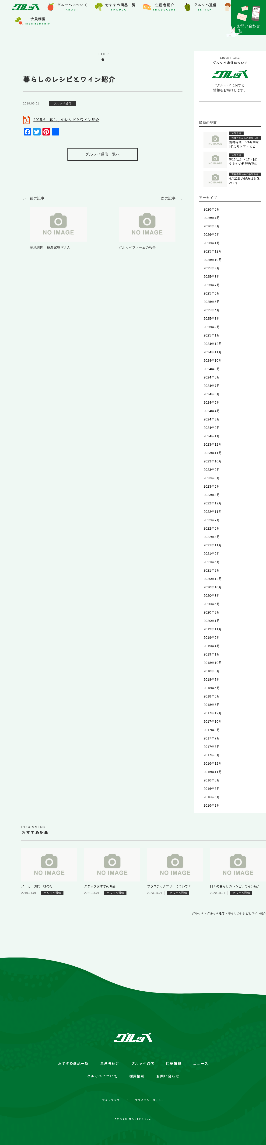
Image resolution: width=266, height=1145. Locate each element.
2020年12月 (212, 579)
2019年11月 (212, 629)
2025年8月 (211, 276)
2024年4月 (211, 411)
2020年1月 (211, 621)
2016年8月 (211, 780)
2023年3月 (211, 495)
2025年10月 (212, 260)
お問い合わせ (167, 1076)
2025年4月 (211, 310)
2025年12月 (212, 251)
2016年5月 (211, 797)
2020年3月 (211, 612)
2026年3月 (211, 226)
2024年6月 (211, 394)
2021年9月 (211, 553)
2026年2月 (211, 234)
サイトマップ (110, 1100)
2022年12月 (212, 503)
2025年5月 (211, 302)
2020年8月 (211, 595)
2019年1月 (211, 654)
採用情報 (137, 1076)
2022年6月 (211, 528)
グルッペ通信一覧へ (102, 154)
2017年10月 (212, 721)
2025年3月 (211, 318)
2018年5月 (211, 696)
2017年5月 (211, 755)
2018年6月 (211, 688)
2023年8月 (211, 478)
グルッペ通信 (142, 1063)
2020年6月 (211, 604)
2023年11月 (212, 453)
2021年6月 (211, 562)
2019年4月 (211, 646)
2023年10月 (212, 461)
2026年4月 (211, 218)
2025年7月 (211, 285)
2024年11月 (212, 352)
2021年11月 (212, 545)
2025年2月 (211, 327)
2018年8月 (211, 671)
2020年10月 (212, 587)
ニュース (200, 1063)
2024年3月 (211, 419)
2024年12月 (212, 344)
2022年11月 (212, 512)
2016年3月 (211, 805)
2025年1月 (211, 335)
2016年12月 (212, 763)
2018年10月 (212, 663)
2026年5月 (211, 209)
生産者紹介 (109, 1063)
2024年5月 (211, 402)
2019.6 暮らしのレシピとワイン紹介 (66, 120)
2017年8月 (211, 730)
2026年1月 (211, 243)
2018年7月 (211, 679)
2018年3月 (211, 705)
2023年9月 (211, 470)
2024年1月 (211, 436)
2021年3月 (211, 570)
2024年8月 (211, 377)
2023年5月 (211, 486)
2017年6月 (211, 747)
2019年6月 (211, 637)
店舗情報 (173, 1063)
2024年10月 (212, 360)
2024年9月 (211, 369)
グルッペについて (102, 1076)
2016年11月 (212, 772)
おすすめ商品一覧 (73, 1063)
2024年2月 (211, 428)
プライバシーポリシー (149, 1100)
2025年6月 (211, 293)
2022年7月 (211, 520)
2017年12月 (212, 713)
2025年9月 (211, 268)
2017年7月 (211, 738)
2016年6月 (211, 789)
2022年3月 (211, 537)
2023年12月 (212, 444)
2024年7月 (211, 386)
